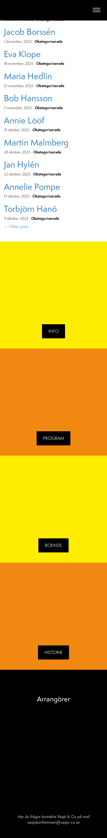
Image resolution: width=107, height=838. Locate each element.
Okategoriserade (48, 41)
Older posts (16, 226)
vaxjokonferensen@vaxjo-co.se (53, 822)
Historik (54, 652)
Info (53, 331)
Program (53, 438)
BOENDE (53, 545)
